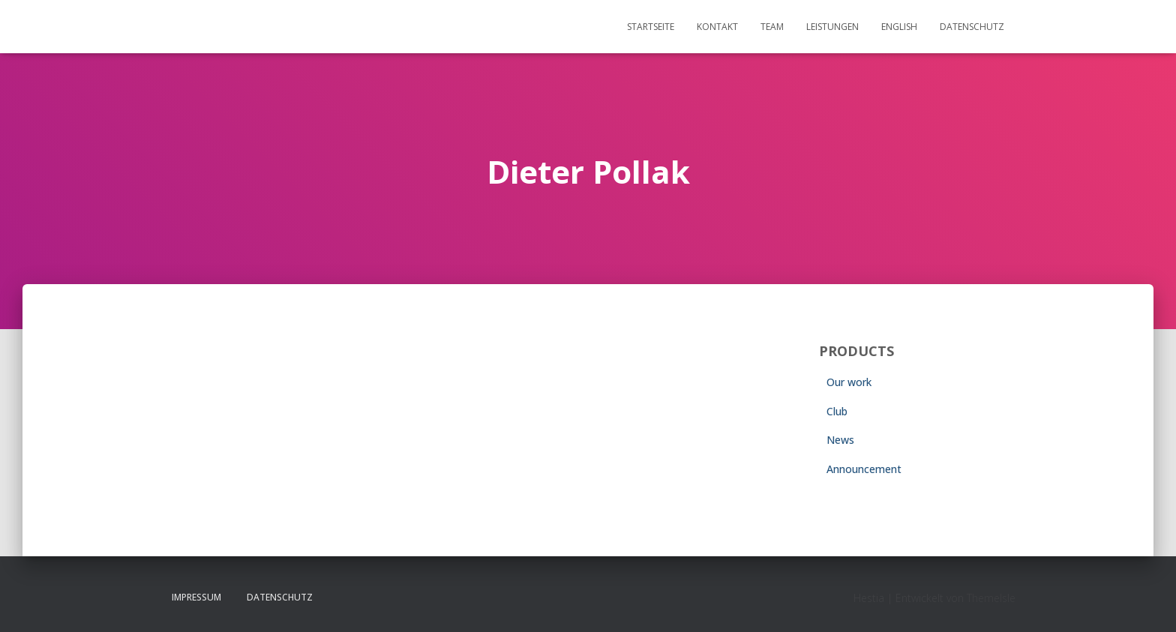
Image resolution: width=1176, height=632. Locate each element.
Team (772, 26)
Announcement (864, 469)
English (899, 26)
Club (837, 411)
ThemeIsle (991, 598)
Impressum (196, 597)
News (840, 440)
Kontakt (717, 26)
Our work (849, 382)
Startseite (650, 26)
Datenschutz (972, 26)
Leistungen (832, 26)
